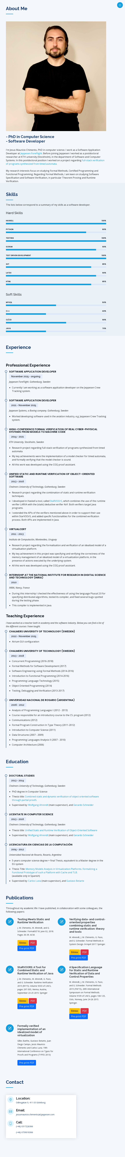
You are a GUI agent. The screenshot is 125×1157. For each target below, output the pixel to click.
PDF (33, 942)
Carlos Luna (34, 880)
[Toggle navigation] (120, 5)
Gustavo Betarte (75, 880)
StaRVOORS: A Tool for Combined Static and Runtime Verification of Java (35, 970)
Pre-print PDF (26, 948)
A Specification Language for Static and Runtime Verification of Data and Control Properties (85, 972)
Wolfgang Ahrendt (38, 805)
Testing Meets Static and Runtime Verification (33, 921)
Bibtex (22, 942)
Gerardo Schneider (83, 805)
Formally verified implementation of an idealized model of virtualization (31, 1030)
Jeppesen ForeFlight (31, 153)
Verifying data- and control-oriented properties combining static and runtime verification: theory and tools (87, 925)
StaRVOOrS (56, 501)
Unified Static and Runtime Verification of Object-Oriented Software (61, 830)
